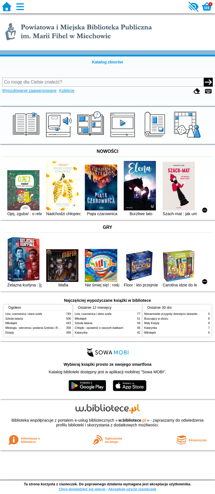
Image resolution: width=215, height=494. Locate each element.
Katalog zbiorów (107, 62)
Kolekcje (66, 90)
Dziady (9, 332)
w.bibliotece (132, 420)
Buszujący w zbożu (156, 318)
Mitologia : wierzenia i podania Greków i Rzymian (36, 327)
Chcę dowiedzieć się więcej (82, 489)
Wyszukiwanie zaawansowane (29, 90)
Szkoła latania (14, 318)
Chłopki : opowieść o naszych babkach (99, 327)
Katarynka (81, 332)
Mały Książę (151, 323)
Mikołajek (11, 323)
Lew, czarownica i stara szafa (23, 313)
